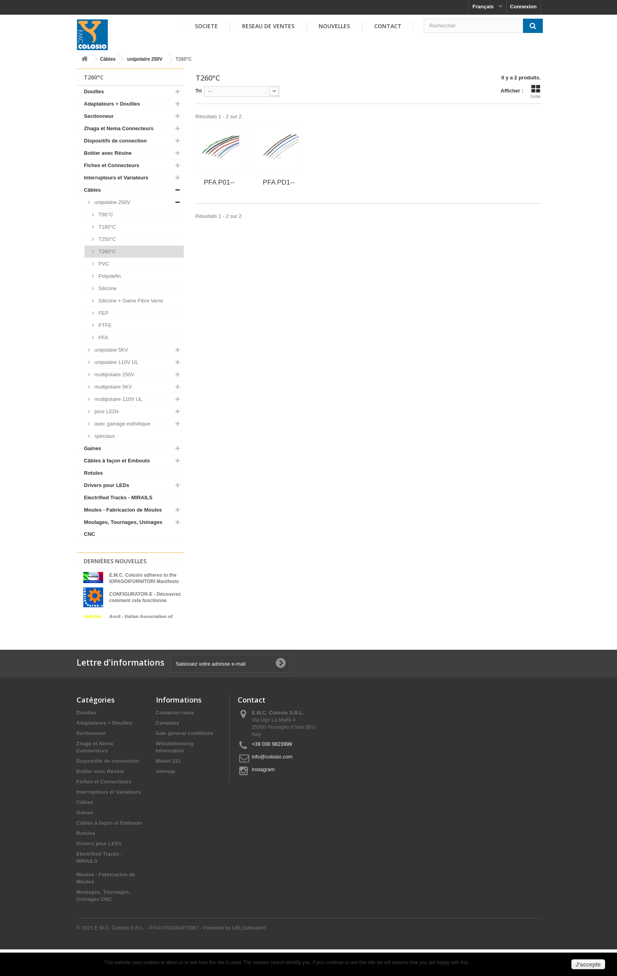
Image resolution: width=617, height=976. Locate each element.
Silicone (107, 288)
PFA (102, 338)
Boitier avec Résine (108, 153)
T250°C (106, 239)
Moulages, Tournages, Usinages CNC (123, 528)
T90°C (105, 215)
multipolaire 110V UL (117, 399)
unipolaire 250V (145, 59)
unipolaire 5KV (110, 350)
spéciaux (104, 436)
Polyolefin (109, 276)
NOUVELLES (334, 26)
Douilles (94, 91)
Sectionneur (99, 116)
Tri (199, 91)
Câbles (107, 59)
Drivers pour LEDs (106, 485)
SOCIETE (206, 26)
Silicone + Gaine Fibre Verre (130, 301)
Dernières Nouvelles (115, 561)
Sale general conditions (185, 760)
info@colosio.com (272, 783)
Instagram (263, 796)
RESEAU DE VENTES (268, 26)
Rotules (93, 473)
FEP (103, 313)
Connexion (523, 7)
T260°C (106, 251)
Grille (536, 92)
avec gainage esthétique (122, 424)
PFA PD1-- (278, 182)
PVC (103, 264)
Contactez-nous (175, 739)
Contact (388, 26)
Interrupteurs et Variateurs (116, 178)
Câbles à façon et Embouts (117, 461)
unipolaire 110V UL (115, 362)
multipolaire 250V (114, 374)
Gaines (92, 448)
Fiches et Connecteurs (111, 165)
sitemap (165, 798)
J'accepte (588, 964)
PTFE (104, 325)
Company (167, 750)
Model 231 (168, 788)
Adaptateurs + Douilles (112, 104)
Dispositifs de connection (115, 141)
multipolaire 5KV (112, 387)
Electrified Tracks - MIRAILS (118, 498)
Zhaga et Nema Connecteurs (119, 128)
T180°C (106, 227)
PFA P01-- (219, 182)
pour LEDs (106, 411)
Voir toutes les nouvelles (130, 639)
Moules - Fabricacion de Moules (123, 510)
